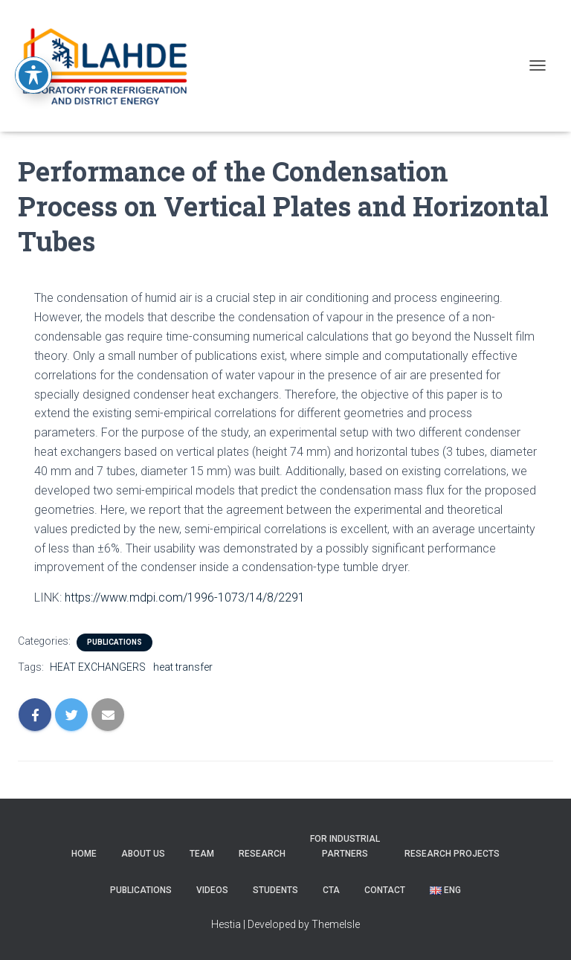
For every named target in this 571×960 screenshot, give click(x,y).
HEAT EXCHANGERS (98, 667)
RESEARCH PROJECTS (452, 853)
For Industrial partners (345, 846)
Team (202, 853)
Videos (212, 890)
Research (262, 853)
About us (143, 853)
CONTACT (384, 890)
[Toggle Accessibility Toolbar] (33, 55)
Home (84, 853)
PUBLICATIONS (114, 642)
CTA (331, 890)
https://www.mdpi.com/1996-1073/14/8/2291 (185, 597)
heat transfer (183, 667)
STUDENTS (275, 890)
